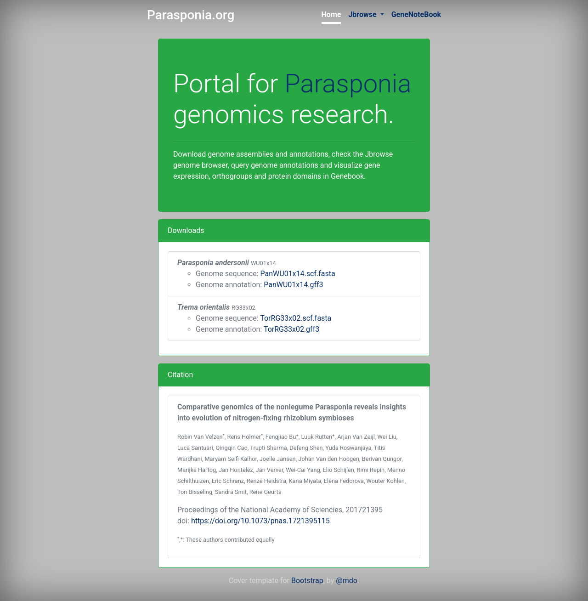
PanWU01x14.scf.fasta (297, 273)
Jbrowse (363, 14)
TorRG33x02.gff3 (291, 329)
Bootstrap (307, 580)
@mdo (346, 580)
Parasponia (347, 83)
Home (331, 14)
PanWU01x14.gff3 (293, 284)
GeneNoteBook (416, 14)
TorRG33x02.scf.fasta (295, 318)
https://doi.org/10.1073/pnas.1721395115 (260, 520)
